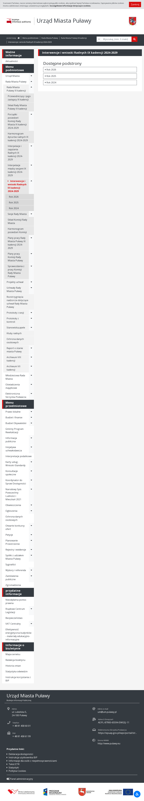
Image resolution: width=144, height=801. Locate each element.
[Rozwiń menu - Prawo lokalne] (31, 412)
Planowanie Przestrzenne (12, 542)
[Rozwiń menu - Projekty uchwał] (31, 282)
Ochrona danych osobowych (15, 340)
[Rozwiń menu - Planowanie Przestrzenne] (31, 542)
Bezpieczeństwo (13, 618)
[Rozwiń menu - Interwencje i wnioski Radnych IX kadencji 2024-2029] (31, 186)
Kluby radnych (14, 333)
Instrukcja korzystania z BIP (18, 679)
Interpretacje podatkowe (18, 456)
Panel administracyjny (20, 778)
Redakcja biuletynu (15, 660)
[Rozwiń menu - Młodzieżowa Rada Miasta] (31, 377)
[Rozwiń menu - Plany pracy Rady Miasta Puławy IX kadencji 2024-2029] (31, 243)
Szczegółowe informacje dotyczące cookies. (70, 5)
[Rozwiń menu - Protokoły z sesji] (31, 312)
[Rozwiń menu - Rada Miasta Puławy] (31, 81)
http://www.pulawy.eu (109, 743)
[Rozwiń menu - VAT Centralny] (31, 624)
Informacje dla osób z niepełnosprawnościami (33, 760)
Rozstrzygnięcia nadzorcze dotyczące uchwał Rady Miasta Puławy (17, 301)
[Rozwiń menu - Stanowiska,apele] (31, 327)
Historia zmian (13, 665)
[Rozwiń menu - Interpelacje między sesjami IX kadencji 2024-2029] (31, 170)
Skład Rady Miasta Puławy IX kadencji (17, 107)
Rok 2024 (14, 208)
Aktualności (11, 61)
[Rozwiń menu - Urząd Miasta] (31, 76)
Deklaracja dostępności (21, 754)
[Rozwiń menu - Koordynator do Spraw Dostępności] (31, 481)
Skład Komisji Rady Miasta (17, 221)
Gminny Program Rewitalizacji (14, 430)
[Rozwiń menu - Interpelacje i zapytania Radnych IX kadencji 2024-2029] (31, 152)
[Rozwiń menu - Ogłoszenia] (31, 511)
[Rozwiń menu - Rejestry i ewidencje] (31, 549)
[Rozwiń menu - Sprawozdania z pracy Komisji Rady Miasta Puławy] (31, 271)
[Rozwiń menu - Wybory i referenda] (31, 570)
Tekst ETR (14, 764)
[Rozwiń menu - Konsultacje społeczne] (31, 472)
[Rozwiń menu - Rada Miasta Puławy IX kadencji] (31, 88)
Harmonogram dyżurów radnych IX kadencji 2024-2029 (18, 137)
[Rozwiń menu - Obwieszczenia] (31, 505)
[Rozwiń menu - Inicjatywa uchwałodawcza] (31, 448)
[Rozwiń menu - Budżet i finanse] (31, 417)
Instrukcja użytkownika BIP (23, 757)
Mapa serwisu (12, 654)
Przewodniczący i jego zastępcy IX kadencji (19, 98)
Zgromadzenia (13, 585)
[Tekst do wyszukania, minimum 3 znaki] (116, 39)
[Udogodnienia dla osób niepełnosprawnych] (137, 794)
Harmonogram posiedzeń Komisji (17, 230)
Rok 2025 (14, 202)
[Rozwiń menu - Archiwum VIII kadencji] (31, 358)
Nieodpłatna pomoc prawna (15, 601)
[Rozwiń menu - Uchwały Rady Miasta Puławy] (31, 289)
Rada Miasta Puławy (49, 38)
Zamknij (135, 4)
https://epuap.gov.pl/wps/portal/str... (117, 732)
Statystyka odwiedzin (16, 671)
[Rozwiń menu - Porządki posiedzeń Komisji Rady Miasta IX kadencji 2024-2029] (31, 121)
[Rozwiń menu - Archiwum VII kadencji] (31, 368)
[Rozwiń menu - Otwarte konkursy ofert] (31, 527)
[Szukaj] (134, 39)
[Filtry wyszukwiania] (99, 39)
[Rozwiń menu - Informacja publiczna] (31, 439)
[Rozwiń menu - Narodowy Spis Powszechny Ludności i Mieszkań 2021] (31, 494)
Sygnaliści (10, 564)
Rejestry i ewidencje (15, 549)
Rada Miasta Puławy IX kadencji (74, 38)
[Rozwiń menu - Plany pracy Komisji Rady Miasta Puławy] (31, 257)
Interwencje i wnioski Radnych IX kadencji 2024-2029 (30, 42)
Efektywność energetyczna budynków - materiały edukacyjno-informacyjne (18, 634)
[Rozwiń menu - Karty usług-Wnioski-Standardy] (31, 463)
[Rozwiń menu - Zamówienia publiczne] (31, 577)
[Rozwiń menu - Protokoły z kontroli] (31, 320)
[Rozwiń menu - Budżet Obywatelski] (31, 423)
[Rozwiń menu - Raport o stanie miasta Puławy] (31, 349)
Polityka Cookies (17, 770)
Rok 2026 (14, 196)
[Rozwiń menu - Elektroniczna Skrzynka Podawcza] (31, 395)
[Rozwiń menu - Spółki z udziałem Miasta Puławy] (31, 557)
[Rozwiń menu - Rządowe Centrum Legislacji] (31, 610)
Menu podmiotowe (30, 38)
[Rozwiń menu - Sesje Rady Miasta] (31, 214)
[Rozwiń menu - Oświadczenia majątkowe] (31, 386)
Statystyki (14, 767)
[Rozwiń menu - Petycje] (31, 535)
